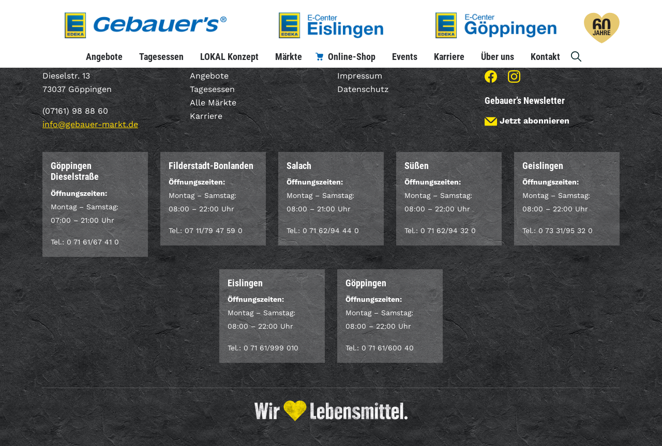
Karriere (449, 56)
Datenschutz (363, 89)
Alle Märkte (213, 102)
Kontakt (545, 56)
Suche (576, 56)
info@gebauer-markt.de (90, 124)
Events (404, 56)
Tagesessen (161, 56)
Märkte (288, 56)
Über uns (497, 56)
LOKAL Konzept (229, 56)
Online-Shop (351, 56)
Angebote (104, 56)
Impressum (359, 76)
